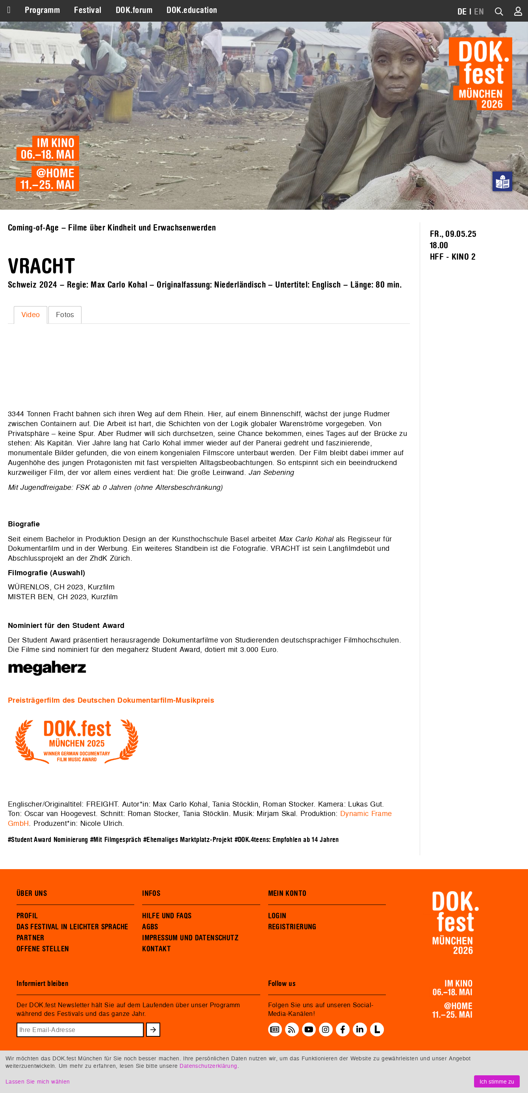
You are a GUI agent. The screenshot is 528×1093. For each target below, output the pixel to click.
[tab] (30, 314)
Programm (42, 10)
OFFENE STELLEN (43, 949)
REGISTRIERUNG (292, 927)
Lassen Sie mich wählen (38, 1081)
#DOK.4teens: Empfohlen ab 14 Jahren (287, 840)
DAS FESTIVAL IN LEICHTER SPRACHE (72, 927)
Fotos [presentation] (65, 314)
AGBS (150, 927)
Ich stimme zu (497, 1081)
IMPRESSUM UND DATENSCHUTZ (190, 938)
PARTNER (30, 938)
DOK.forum (134, 10)
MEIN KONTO (287, 893)
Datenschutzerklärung (208, 1065)
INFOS (151, 893)
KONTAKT (156, 949)
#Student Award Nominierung (48, 840)
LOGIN (277, 916)
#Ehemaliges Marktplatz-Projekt (188, 840)
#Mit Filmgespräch (115, 840)
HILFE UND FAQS (166, 916)
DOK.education (192, 10)
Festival (88, 10)
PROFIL (27, 916)
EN (479, 12)
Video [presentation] (30, 314)
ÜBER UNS (32, 893)
